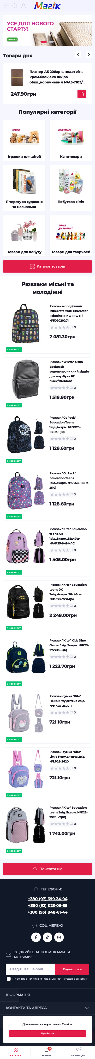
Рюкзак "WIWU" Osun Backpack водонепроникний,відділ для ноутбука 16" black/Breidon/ (69, 371)
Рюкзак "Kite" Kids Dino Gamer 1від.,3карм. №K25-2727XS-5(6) (69, 645)
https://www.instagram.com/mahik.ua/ (59, 937)
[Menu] (6, 5)
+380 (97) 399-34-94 (47, 899)
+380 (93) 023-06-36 (47, 905)
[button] (44, 42)
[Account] (23, 5)
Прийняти (47, 1033)
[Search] (14, 5)
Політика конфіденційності (45, 978)
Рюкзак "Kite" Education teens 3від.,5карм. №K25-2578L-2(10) (68, 812)
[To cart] (81, 94)
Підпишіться (72, 969)
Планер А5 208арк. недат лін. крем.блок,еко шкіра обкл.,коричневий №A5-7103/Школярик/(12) (56, 78)
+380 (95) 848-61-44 (47, 912)
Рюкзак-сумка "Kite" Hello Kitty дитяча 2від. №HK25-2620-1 (67, 701)
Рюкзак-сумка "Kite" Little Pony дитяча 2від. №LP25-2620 (67, 756)
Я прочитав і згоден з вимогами (50, 978)
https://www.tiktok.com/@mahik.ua (47, 937)
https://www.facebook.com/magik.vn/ (36, 937)
